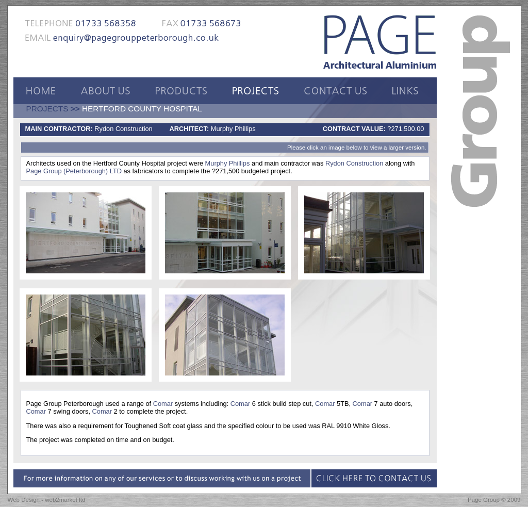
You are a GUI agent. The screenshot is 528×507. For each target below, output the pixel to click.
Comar (163, 403)
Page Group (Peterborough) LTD (74, 171)
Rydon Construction (354, 163)
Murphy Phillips (227, 163)
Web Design (24, 500)
